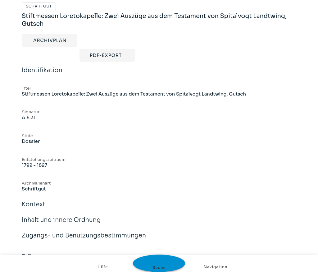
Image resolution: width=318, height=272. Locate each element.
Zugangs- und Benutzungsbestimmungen (84, 239)
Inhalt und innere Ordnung (61, 224)
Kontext (33, 208)
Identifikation (42, 74)
